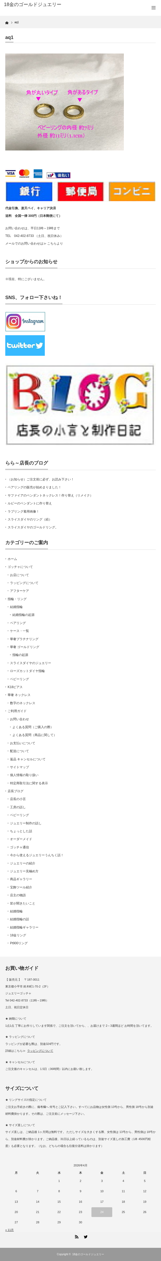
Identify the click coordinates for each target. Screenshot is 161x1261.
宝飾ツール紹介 (21, 887)
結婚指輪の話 (19, 919)
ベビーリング (19, 679)
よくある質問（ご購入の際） (32, 727)
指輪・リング (17, 599)
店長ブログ (15, 791)
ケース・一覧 (19, 631)
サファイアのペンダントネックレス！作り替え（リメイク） (50, 495)
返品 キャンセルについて (28, 759)
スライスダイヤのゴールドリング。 (33, 527)
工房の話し (18, 807)
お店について (19, 575)
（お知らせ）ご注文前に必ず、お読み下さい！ (41, 479)
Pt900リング (19, 943)
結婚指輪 (16, 607)
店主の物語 (18, 895)
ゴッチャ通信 (19, 847)
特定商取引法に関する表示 (29, 783)
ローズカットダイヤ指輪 (27, 671)
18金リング (18, 935)
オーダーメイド (21, 839)
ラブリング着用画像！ (23, 511)
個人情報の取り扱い (24, 775)
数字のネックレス (22, 703)
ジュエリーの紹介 (22, 863)
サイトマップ (19, 767)
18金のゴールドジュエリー (32, 4)
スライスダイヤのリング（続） (30, 519)
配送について (19, 751)
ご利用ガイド (17, 711)
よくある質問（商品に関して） (34, 735)
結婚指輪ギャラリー (24, 927)
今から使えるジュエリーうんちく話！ (37, 855)
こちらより (55, 243)
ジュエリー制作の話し (26, 823)
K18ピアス (15, 687)
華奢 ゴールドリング (24, 647)
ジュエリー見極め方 (24, 871)
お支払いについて (22, 743)
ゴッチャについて (20, 567)
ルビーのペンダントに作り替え (30, 503)
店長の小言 (18, 799)
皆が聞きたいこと (22, 903)
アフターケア (19, 591)
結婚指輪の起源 (23, 615)
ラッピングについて (24, 583)
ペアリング (18, 623)
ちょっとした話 (21, 831)
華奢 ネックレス (19, 695)
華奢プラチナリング (24, 639)
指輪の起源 (20, 655)
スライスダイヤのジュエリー (30, 663)
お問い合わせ (19, 719)
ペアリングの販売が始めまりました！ (34, 487)
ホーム (12, 559)
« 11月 (9, 1229)
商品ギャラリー (21, 879)
